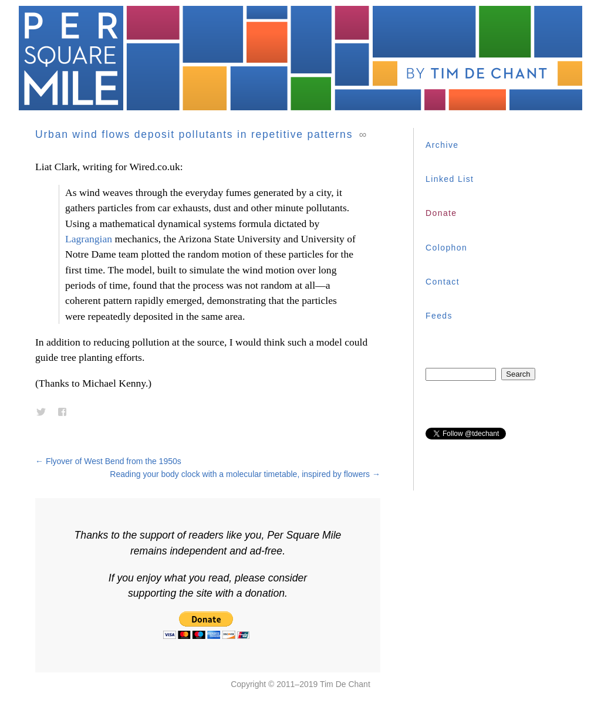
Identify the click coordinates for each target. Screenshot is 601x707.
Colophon (446, 247)
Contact (443, 281)
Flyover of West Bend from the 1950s (108, 461)
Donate (441, 213)
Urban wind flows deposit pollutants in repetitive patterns (194, 134)
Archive (442, 145)
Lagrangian (88, 239)
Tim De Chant (345, 684)
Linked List (450, 179)
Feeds (439, 315)
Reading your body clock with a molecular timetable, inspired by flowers (245, 474)
